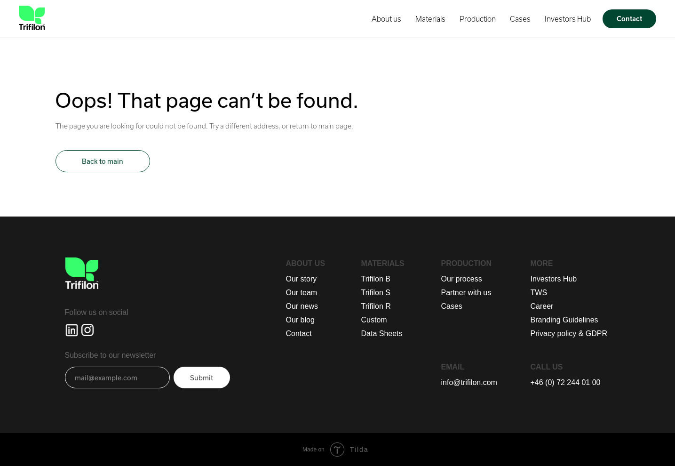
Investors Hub (568, 19)
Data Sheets (382, 333)
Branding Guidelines (564, 320)
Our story (301, 279)
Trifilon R (376, 306)
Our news (302, 306)
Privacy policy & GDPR (569, 333)
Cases (520, 19)
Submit (201, 378)
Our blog (300, 320)
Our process (461, 279)
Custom (374, 320)
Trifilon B (376, 279)
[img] (72, 330)
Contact (299, 333)
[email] (117, 377)
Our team (302, 293)
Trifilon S (376, 293)
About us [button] (386, 19)
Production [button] (478, 19)
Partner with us (466, 293)
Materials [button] (430, 19)
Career (542, 306)
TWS (539, 293)
